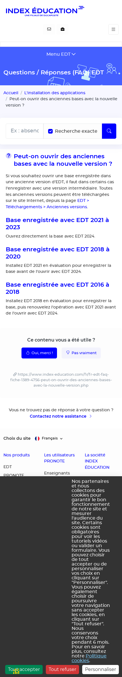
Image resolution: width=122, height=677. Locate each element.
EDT (7, 467)
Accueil (10, 93)
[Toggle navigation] (113, 29)
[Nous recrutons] (62, 29)
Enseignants (57, 473)
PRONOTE (13, 476)
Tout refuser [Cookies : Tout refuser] (62, 669)
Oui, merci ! (39, 352)
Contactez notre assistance (61, 416)
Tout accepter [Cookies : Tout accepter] (24, 669)
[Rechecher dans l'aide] (25, 131)
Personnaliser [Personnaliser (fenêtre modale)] (100, 669)
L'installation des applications (54, 93)
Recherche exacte (76, 131)
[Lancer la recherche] (109, 131)
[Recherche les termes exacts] (50, 131)
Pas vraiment (81, 352)
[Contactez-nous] (49, 29)
